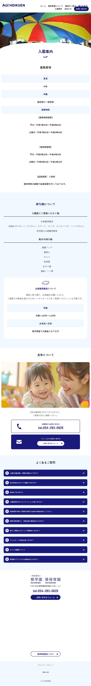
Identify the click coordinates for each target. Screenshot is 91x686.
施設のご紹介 (70, 6)
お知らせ (68, 8)
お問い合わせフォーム (50, 443)
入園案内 (58, 8)
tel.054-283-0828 (50, 427)
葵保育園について (55, 6)
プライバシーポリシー (46, 665)
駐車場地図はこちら (45, 654)
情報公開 (45, 672)
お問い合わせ (81, 8)
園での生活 (83, 6)
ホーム (43, 6)
